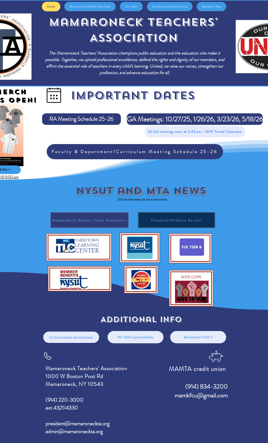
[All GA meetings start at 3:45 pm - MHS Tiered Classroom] (195, 131)
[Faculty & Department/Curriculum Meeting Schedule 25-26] (135, 151)
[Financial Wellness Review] (176, 220)
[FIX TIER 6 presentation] (135, 337)
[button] (171, 119)
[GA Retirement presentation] (71, 337)
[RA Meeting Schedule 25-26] (81, 119)
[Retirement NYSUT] (198, 337)
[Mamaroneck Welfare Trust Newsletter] (89, 220)
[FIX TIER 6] (192, 247)
